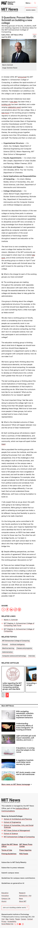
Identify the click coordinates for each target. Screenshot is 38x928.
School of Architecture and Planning (18, 819)
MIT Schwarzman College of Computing (15, 641)
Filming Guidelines (8, 854)
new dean (13, 102)
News (21, 898)
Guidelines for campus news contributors (18, 878)
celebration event (14, 107)
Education (4, 893)
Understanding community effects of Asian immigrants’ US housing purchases (24, 726)
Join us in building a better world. (15, 907)
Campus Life (5, 898)
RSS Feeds (23, 854)
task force (5, 113)
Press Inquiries (25, 850)
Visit (3, 919)
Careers (23, 919)
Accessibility (11, 921)
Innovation (5, 896)
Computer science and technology (14, 656)
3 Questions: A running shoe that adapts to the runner (25, 750)
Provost (5, 644)
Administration (7, 652)
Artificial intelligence (17, 644)
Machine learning (8, 648)
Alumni (3, 901)
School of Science (11, 834)
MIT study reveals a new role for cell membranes (25, 773)
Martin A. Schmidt (11, 620)
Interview (31, 656)
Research (22, 893)
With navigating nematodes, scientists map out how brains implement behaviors (24, 714)
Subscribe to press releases (12, 868)
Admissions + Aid (25, 896)
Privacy (3, 921)
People (17, 919)
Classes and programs (24, 648)
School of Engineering (12, 822)
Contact (30, 919)
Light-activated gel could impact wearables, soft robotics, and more (26, 738)
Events (12, 919)
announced (22, 77)
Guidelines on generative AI (12, 883)
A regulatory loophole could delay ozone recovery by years (24, 762)
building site (6, 104)
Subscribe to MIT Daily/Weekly (13, 862)
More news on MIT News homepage (15, 784)
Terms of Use (6, 850)
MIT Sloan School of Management (17, 830)
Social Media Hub (7, 924)
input (3, 444)
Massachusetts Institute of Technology (15, 914)
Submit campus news (10, 873)
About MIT (22, 901)
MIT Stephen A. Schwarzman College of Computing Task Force (19, 624)
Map (7, 919)
